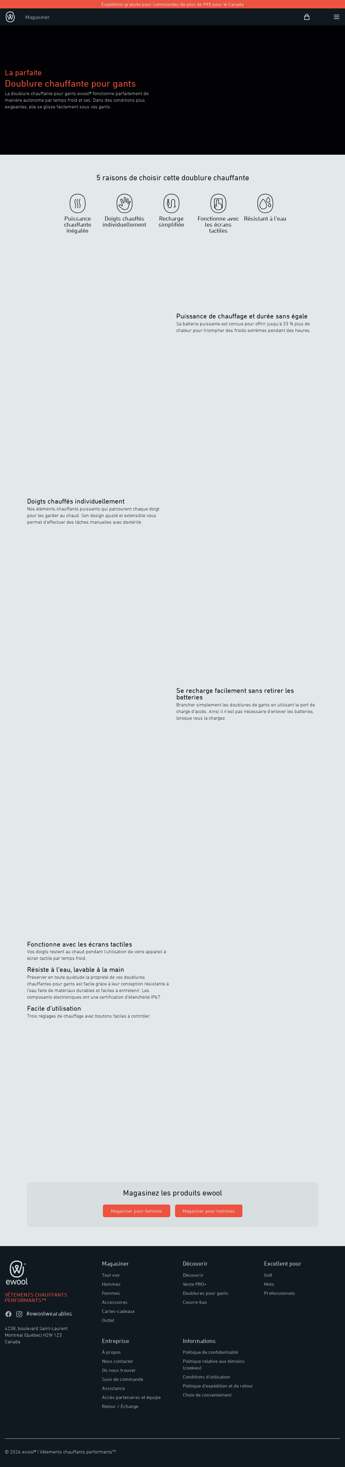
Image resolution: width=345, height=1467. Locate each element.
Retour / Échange (120, 1406)
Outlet (108, 1320)
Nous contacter (118, 1361)
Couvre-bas (195, 1302)
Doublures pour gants (205, 1293)
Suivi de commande (122, 1379)
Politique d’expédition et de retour (218, 1385)
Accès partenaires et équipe (131, 1397)
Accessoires (115, 1302)
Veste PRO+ (195, 1284)
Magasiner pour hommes (209, 1211)
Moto (269, 1284)
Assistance (113, 1388)
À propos (111, 1352)
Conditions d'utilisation (206, 1376)
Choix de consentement (207, 1394)
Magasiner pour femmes (136, 1211)
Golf (268, 1275)
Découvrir (193, 1275)
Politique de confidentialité (210, 1352)
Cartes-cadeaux (118, 1311)
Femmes (111, 1293)
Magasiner (37, 17)
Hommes (111, 1284)
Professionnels (279, 1293)
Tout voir (111, 1275)
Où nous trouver (119, 1370)
